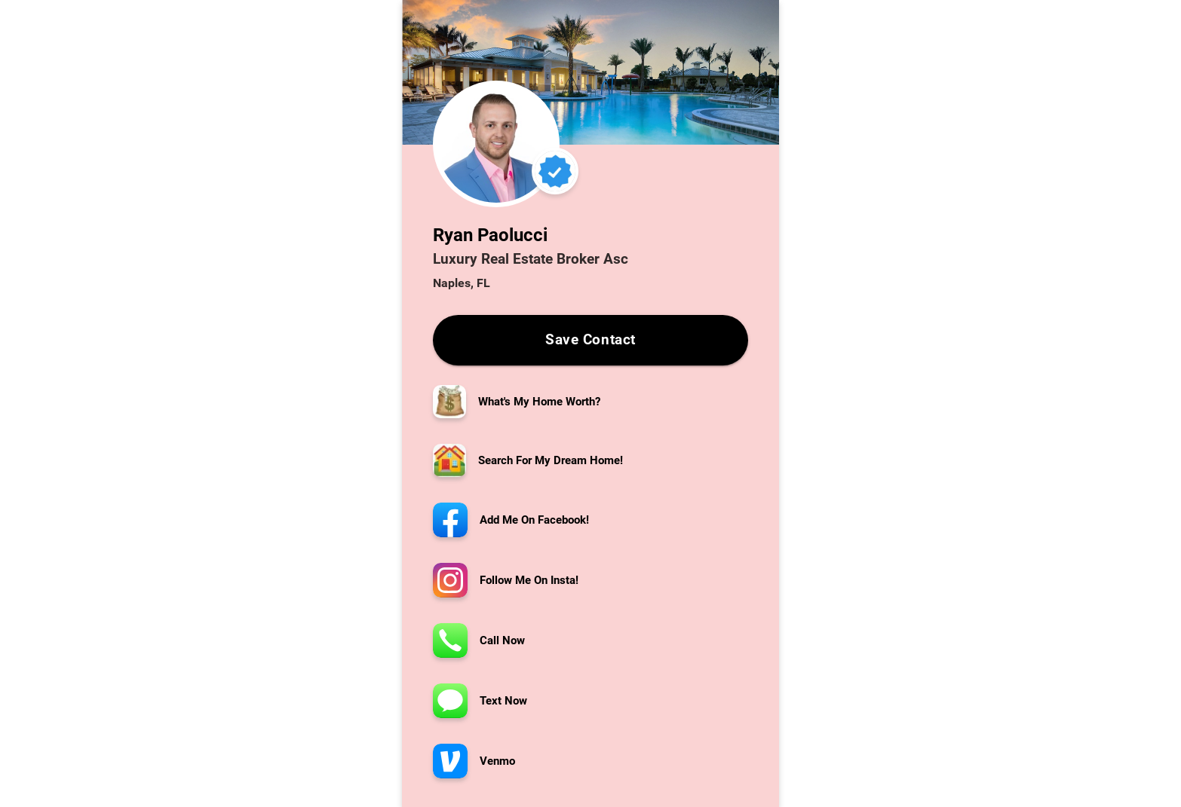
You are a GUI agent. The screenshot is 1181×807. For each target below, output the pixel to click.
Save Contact (590, 340)
